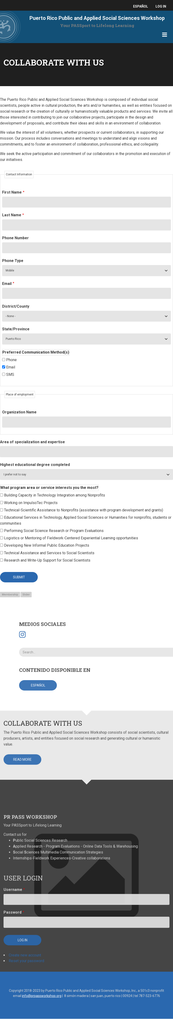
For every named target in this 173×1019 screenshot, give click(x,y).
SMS (10, 374)
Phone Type (12, 260)
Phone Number (15, 238)
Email (7, 283)
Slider (26, 594)
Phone (11, 360)
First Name (12, 192)
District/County (15, 306)
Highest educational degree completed (35, 464)
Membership (10, 594)
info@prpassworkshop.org (41, 996)
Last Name (11, 215)
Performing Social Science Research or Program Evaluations (54, 530)
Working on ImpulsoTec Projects (31, 503)
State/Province (16, 329)
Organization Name (19, 412)
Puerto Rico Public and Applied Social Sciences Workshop (97, 18)
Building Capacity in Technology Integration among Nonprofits (54, 495)
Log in (161, 6)
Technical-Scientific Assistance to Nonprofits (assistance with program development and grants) (83, 510)
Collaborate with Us (43, 678)
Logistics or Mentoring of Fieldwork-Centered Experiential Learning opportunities (71, 538)
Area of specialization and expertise (32, 442)
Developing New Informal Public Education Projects (46, 545)
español (140, 6)
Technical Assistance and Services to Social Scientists (49, 553)
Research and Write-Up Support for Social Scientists (47, 560)
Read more (22, 715)
